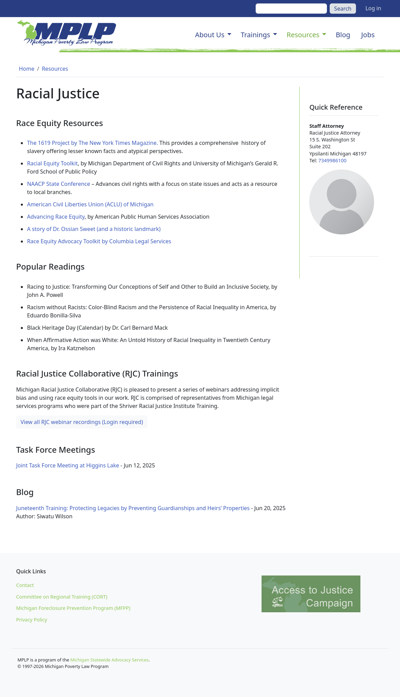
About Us (209, 34)
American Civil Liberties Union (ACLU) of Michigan (90, 204)
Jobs (367, 34)
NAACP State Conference (58, 184)
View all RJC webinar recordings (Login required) (81, 422)
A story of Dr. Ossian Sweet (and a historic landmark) (94, 229)
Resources (303, 34)
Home (26, 68)
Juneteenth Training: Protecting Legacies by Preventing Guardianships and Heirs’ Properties (133, 508)
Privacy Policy (31, 619)
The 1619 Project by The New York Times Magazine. (92, 143)
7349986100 (332, 160)
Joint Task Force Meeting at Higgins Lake (67, 465)
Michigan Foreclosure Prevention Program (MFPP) (73, 608)
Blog (343, 34)
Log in (373, 8)
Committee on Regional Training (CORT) (61, 596)
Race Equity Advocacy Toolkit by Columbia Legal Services (99, 241)
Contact (25, 585)
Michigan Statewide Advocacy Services (109, 660)
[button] (229, 35)
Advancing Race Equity (56, 216)
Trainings (255, 34)
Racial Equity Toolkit (52, 163)
